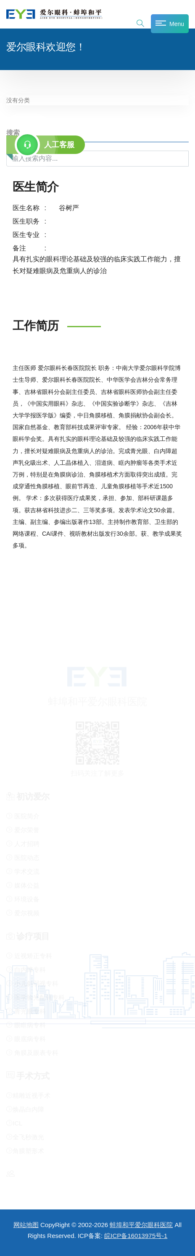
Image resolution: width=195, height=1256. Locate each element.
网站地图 (26, 1224)
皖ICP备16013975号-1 (135, 1235)
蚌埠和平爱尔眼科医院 (141, 1224)
